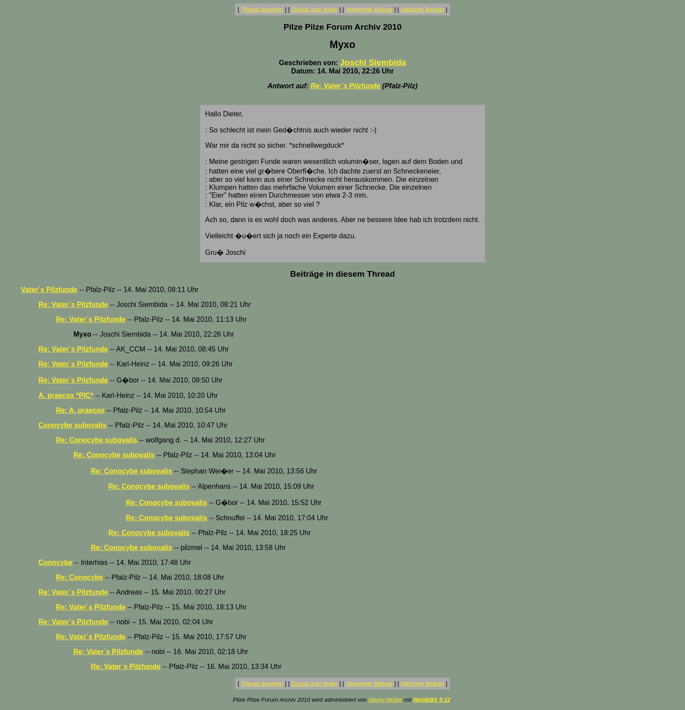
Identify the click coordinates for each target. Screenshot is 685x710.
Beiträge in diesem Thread (342, 273)
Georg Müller (385, 699)
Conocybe (55, 562)
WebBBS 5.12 (432, 699)
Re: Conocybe (79, 577)
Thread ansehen (262, 9)
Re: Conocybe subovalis (96, 440)
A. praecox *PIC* (65, 395)
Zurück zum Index (314, 9)
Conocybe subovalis (72, 425)
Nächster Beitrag (422, 9)
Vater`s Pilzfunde (49, 289)
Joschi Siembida (373, 62)
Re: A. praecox (80, 410)
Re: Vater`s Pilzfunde (345, 86)
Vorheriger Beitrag (369, 9)
